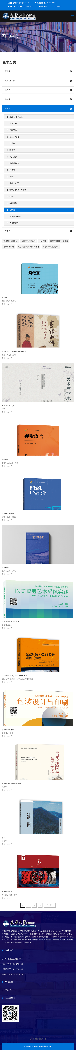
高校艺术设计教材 (11, 241)
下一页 (50, 905)
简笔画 (4, 297)
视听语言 (5, 459)
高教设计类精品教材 (51, 247)
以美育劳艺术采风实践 (10, 622)
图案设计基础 (7, 892)
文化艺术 (42, 241)
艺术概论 (5, 567)
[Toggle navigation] (72, 16)
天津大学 (8, 990)
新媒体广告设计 (8, 514)
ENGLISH (57, 6)
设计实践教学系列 (28, 241)
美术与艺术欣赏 (8, 405)
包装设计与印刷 (8, 730)
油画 (3, 838)
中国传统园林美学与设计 (11, 784)
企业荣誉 (43, 6)
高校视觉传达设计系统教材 (28, 247)
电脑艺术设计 (9, 247)
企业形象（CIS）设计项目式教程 (14, 675)
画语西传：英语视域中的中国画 (14, 351)
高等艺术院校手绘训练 (59, 241)
